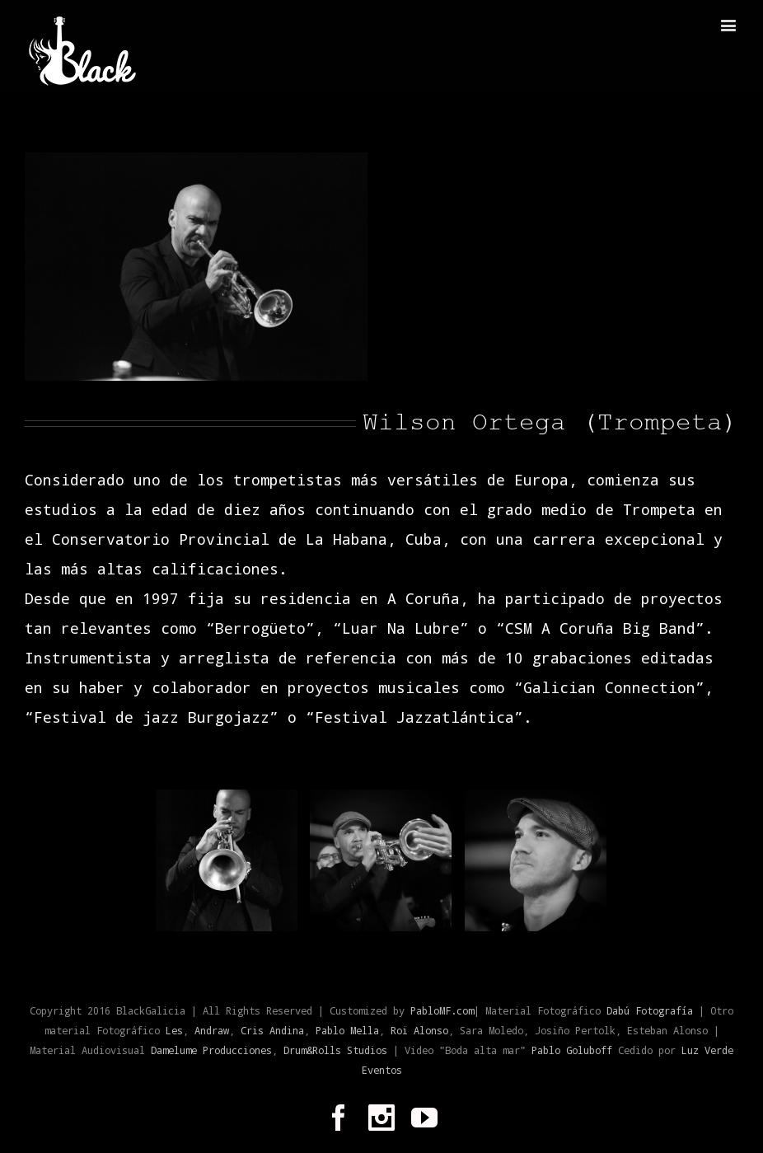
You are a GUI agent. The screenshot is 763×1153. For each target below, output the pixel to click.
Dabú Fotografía (649, 1010)
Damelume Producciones (211, 1050)
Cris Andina (272, 1030)
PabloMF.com (442, 1010)
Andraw (211, 1030)
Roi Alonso (419, 1030)
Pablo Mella (347, 1030)
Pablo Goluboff (574, 1050)
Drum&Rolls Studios (335, 1050)
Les (174, 1030)
